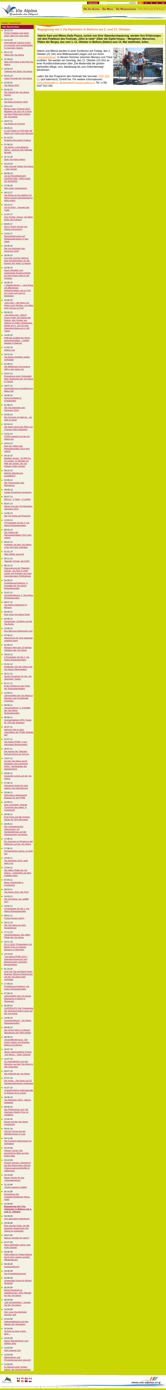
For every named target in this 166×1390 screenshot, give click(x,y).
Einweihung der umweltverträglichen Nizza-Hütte (17, 1197)
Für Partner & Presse (152, 9)
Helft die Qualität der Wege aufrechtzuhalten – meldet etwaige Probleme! (17, 340)
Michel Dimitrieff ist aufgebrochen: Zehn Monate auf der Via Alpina (17, 1293)
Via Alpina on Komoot (14, 123)
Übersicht (72, 1386)
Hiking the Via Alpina (14, 55)
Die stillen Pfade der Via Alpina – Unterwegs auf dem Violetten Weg (17, 873)
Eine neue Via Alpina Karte (17, 614)
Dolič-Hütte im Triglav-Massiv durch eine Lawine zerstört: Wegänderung (18, 1257)
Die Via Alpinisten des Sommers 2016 (14, 249)
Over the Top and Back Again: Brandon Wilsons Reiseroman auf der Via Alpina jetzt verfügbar (18, 975)
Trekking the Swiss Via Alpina (18, 71)
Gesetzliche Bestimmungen (26, 1386)
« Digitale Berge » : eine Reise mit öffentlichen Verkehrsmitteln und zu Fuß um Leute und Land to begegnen (18, 290)
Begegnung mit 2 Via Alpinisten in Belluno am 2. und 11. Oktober (18, 1209)
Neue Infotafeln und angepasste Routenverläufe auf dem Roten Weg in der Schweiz (17, 274)
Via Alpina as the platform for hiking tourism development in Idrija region (18, 198)
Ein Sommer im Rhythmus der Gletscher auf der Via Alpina (18, 842)
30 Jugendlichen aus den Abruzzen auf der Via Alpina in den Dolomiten (18, 1064)
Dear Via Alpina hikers (14, 159)
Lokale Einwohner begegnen (18, 492)
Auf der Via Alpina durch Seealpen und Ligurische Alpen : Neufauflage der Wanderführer (16, 765)
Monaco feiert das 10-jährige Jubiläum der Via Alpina (18, 648)
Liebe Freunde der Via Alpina (18, 78)
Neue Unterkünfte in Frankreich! (13, 883)
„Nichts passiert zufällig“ (15, 1187)
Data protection (48, 1386)
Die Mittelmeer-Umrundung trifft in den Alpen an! (17, 367)
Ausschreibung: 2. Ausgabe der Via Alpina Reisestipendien (17, 710)
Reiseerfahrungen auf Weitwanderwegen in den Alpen (16, 239)
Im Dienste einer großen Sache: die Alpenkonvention (17, 1368)
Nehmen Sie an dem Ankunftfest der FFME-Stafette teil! (18, 732)
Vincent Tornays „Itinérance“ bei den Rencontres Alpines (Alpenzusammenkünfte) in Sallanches (17, 1167)
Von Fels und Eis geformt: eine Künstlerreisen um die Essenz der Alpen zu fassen (17, 261)
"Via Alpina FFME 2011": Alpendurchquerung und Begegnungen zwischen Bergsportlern (16, 960)
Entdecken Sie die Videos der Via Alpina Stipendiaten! (18, 668)
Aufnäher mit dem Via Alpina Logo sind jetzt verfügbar (17, 545)
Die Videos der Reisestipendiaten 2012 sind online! (17, 535)
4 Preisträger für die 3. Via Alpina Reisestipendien (16, 524)
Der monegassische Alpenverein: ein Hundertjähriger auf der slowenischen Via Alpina (15, 830)
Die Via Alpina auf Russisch (17, 516)
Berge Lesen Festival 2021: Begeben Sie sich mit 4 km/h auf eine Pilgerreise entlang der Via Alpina (18, 113)
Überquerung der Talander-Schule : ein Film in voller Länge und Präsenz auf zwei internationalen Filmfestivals (17, 572)
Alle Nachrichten (15, 23)
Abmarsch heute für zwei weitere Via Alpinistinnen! (16, 786)
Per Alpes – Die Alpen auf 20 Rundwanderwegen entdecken (18, 1082)
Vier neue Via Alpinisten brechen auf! (15, 1313)
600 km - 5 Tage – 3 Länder (17, 499)
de (140, 3)
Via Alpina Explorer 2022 (16, 102)
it (146, 3)
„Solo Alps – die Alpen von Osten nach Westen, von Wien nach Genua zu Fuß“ (18, 305)
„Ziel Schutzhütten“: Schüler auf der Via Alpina (17, 1303)
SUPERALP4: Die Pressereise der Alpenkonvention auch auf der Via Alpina (18, 1011)
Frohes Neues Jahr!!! (14, 918)
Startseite (93, 3)
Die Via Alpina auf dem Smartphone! (15, 926)
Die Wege (107, 9)
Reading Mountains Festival (17, 140)
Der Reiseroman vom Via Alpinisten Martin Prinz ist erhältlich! (16, 1112)
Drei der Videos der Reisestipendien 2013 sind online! (17, 449)
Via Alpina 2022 (11, 85)
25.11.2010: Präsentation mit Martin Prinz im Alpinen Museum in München (18, 947)
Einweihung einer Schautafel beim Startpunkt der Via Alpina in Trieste (18, 379)
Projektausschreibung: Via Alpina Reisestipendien (16, 987)
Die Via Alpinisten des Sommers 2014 (14, 408)
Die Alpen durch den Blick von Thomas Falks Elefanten (18, 428)
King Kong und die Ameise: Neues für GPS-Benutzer (17, 818)
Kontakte (62, 1386)
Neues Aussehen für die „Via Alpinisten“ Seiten (18, 677)
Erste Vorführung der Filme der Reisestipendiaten (17, 687)
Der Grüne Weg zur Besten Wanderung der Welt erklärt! (17, 1031)
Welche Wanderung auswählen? (13, 474)
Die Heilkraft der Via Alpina (17, 1073)
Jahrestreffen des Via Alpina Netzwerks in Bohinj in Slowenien (17, 999)
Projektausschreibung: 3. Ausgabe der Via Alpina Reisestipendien (16, 586)
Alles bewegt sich (12, 1350)
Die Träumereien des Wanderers (14, 484)
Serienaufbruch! (11, 1266)
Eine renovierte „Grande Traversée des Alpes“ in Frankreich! (15, 807)
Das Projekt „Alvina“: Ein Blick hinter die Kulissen (18, 218)
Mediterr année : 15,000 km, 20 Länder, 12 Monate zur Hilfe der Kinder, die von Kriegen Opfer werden (17, 462)
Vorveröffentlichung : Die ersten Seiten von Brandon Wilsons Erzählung (17, 1042)
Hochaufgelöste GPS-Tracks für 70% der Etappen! (17, 721)
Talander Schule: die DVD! (16, 561)
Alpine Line (9, 350)
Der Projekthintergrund (15, 1273)
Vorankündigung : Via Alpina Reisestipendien (17, 1021)
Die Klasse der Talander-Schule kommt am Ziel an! (16, 752)
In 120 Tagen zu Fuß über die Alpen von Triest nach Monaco (18, 132)
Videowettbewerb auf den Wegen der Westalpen (16, 1322)
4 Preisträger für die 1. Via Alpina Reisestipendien (16, 909)
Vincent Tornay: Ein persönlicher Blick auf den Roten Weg (16, 1153)
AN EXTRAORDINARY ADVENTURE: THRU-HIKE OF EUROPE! (17, 178)
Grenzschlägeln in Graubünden (12, 399)
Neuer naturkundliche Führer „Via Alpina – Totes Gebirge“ (18, 1053)
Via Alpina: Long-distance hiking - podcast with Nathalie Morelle (18, 150)
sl (157, 3)
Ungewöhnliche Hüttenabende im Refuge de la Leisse (18, 1091)
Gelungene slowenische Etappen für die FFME (15, 796)
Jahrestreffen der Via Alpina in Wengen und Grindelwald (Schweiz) (18, 698)
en (163, 3)
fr (151, 3)
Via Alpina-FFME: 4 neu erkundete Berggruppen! (15, 743)
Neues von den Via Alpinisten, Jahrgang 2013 (18, 507)
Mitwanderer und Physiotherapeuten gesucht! (17, 1358)
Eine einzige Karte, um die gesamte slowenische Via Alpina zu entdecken (16, 1228)
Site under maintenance (15, 188)
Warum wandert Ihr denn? (16, 1238)
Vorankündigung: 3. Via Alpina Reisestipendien (18, 596)
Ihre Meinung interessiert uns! (18, 631)
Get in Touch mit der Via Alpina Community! (15, 227)
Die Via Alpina (91, 9)
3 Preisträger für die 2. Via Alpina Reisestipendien (16, 658)
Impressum (6, 1386)
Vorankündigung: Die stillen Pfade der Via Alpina (17, 936)
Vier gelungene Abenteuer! (17, 1218)
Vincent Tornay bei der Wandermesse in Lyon (15, 1132)
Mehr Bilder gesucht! (14, 554)
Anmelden (83, 1386)
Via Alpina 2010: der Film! (16, 892)
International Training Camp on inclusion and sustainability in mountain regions (18, 45)
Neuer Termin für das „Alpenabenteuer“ (14, 1179)
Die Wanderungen (126, 9)
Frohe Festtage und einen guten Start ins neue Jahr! (16, 34)
